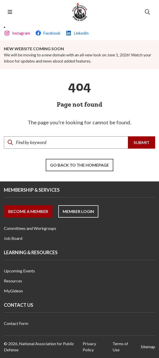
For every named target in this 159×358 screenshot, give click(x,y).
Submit (141, 142)
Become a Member (28, 211)
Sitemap (148, 346)
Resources (13, 280)
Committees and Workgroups (30, 228)
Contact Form (16, 323)
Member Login (78, 211)
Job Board (13, 238)
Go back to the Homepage (79, 164)
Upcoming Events (19, 270)
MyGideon (13, 290)
